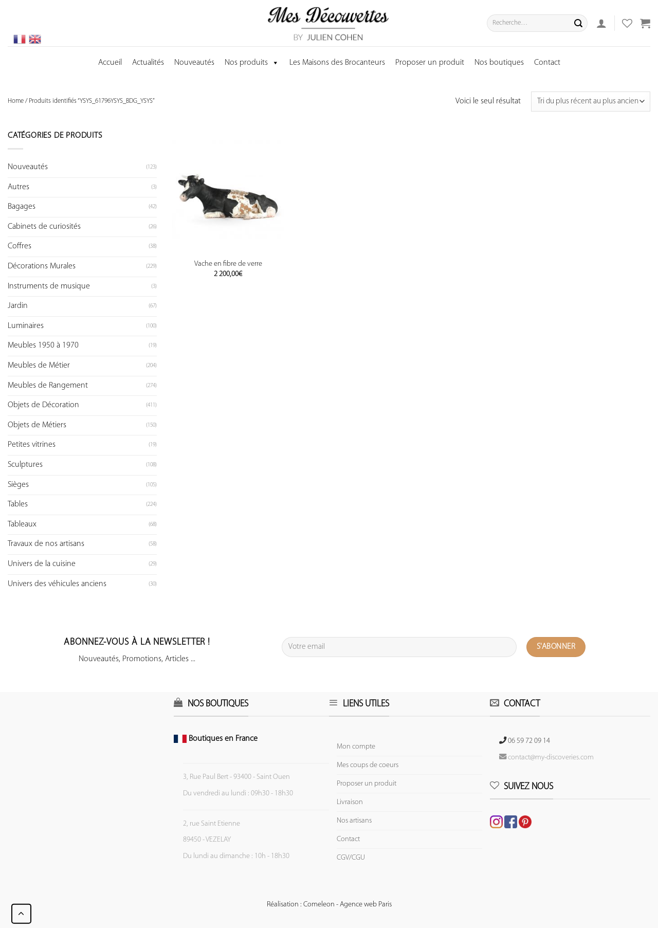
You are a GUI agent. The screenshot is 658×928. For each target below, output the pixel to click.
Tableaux (22, 524)
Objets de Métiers (37, 425)
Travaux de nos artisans (46, 544)
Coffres (19, 246)
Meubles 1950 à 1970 (43, 345)
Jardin (18, 306)
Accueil (110, 63)
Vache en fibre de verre (228, 264)
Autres (18, 187)
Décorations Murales (42, 266)
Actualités (148, 63)
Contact (547, 63)
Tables (18, 504)
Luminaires (26, 326)
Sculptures (25, 465)
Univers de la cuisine (42, 564)
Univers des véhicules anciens (57, 584)
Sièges (18, 485)
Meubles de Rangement (48, 385)
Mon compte (356, 747)
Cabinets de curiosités (44, 227)
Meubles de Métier (39, 365)
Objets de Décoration (43, 405)
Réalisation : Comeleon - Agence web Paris (329, 904)
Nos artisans (354, 821)
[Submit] (578, 23)
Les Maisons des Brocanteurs (337, 63)
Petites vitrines (32, 445)
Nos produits (252, 63)
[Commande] (590, 102)
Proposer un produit (429, 63)
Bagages (21, 207)
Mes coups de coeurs (367, 765)
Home (16, 101)
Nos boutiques (499, 63)
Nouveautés (194, 63)
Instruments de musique (49, 286)
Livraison (350, 802)
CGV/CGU (351, 858)
